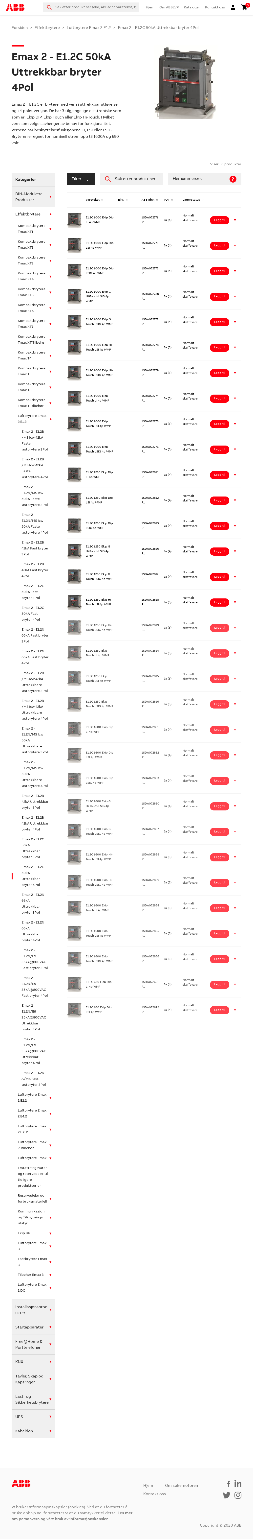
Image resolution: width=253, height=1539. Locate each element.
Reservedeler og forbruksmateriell (32, 1199)
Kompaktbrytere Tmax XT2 (31, 245)
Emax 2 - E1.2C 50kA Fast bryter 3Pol (32, 592)
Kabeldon (24, 1431)
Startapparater (29, 1327)
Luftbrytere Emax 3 (32, 1246)
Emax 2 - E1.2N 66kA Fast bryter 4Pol (35, 657)
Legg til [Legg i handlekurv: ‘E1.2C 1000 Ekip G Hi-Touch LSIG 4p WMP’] (219, 296)
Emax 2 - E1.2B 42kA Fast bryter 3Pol (34, 548)
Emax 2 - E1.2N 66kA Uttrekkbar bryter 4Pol (32, 931)
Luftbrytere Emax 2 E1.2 (89, 28)
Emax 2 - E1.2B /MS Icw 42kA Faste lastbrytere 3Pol (34, 440)
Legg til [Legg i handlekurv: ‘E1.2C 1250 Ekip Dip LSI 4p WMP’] (219, 500)
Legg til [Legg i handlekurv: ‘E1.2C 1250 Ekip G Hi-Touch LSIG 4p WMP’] (219, 551)
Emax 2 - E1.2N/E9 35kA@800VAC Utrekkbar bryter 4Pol (33, 1051)
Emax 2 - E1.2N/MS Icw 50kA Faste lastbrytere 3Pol (34, 496)
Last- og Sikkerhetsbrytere (32, 1400)
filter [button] (81, 179)
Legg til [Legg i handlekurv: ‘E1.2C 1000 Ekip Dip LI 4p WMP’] (219, 220)
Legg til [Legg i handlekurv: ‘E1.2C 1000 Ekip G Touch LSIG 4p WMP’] (219, 322)
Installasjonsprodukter (31, 1310)
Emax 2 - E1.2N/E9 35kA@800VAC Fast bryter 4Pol (34, 987)
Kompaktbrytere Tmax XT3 (31, 260)
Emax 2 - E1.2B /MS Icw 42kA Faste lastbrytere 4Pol (34, 468)
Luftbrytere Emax (32, 1158)
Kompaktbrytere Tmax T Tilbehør (31, 403)
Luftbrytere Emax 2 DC (32, 1288)
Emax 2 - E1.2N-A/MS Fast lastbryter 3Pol (33, 1079)
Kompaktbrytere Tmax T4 (31, 355)
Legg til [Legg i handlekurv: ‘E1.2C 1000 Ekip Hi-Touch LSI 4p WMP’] (219, 347)
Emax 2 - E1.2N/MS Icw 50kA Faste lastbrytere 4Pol (34, 524)
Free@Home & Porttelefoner (28, 1345)
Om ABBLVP (169, 7)
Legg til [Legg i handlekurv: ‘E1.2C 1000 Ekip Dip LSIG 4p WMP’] (219, 271)
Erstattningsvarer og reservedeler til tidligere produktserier (33, 1177)
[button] (234, 220)
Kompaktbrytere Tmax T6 (31, 387)
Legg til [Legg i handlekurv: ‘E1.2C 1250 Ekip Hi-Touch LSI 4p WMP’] (219, 602)
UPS (19, 1417)
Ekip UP (24, 1233)
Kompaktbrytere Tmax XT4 (31, 276)
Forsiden (20, 28)
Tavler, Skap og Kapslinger (29, 1379)
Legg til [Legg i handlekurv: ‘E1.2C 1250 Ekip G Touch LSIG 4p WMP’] (219, 576)
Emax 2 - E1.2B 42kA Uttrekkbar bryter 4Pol (35, 823)
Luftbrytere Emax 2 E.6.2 (32, 1129)
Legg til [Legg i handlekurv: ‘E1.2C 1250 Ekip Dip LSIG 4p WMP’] (219, 525)
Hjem (150, 7)
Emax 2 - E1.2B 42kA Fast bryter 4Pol (34, 570)
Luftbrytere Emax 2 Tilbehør (32, 1145)
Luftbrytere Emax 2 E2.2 (32, 1098)
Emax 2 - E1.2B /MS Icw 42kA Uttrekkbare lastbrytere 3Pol (34, 682)
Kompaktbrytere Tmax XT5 (31, 292)
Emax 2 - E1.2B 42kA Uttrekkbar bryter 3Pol (35, 802)
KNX (19, 1362)
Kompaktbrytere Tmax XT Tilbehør (32, 340)
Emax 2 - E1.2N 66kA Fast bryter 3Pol (35, 635)
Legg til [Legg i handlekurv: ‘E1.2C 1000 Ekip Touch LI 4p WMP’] (219, 398)
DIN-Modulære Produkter (28, 197)
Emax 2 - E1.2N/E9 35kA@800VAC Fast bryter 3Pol (34, 959)
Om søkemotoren (181, 1486)
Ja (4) (167, 220)
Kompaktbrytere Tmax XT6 (31, 308)
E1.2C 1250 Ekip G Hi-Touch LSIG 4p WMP (98, 551)
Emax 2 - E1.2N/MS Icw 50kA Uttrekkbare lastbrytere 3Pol (34, 740)
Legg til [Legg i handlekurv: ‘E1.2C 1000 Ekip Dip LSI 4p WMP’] (219, 245)
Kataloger (192, 7)
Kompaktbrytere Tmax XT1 (31, 229)
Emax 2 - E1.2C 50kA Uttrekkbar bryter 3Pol (32, 848)
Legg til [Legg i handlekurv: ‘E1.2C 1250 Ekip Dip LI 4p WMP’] (219, 475)
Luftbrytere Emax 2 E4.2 (32, 1113)
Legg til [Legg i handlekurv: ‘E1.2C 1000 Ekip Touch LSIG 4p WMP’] (219, 449)
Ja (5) (167, 347)
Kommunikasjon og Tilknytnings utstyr (31, 1217)
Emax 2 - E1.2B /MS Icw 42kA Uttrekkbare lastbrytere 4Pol (34, 710)
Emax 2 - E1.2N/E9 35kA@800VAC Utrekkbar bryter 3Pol (33, 1017)
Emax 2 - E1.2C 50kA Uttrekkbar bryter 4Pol (32, 876)
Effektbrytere (47, 28)
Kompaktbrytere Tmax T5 (31, 371)
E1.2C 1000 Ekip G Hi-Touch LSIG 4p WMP (98, 296)
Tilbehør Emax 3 (31, 1275)
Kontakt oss (215, 7)
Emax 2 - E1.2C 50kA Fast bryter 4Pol (32, 614)
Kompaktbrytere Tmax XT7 (31, 324)
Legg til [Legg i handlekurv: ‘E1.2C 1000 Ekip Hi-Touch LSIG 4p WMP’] (219, 373)
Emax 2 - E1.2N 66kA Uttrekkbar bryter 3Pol (32, 904)
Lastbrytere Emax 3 (32, 1262)
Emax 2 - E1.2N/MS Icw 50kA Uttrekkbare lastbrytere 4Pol (34, 774)
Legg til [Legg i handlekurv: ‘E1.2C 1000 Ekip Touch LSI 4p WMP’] (219, 424)
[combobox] (91, 7)
